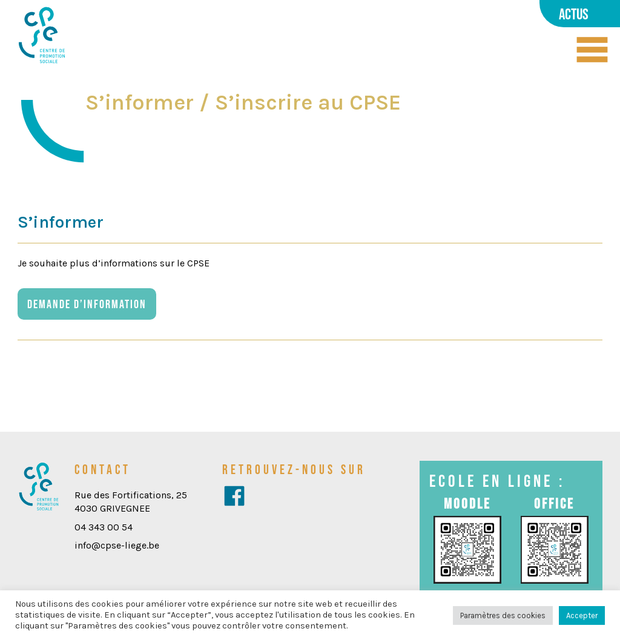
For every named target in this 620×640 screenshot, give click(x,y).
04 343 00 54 (103, 527)
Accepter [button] (582, 615)
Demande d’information (87, 304)
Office (554, 503)
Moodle (467, 503)
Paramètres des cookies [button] (503, 615)
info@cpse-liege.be (116, 545)
